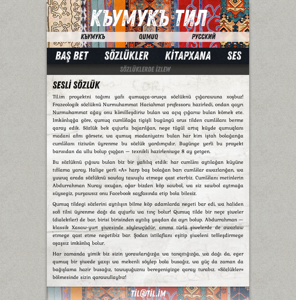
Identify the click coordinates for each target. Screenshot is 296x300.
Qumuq (148, 36)
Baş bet (71, 56)
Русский (203, 36)
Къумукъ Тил (148, 19)
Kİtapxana (188, 56)
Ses (234, 56)
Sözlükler (126, 56)
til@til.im (148, 293)
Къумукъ (93, 36)
